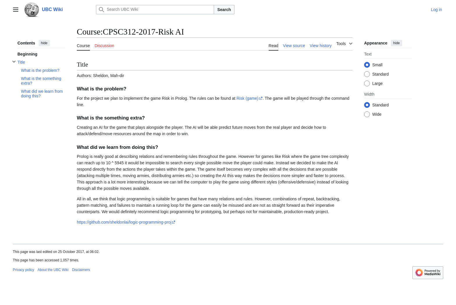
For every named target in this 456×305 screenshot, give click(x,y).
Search (224, 9)
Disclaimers (81, 270)
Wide (377, 114)
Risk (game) (247, 98)
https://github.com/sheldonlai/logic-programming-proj (124, 222)
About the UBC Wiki (53, 270)
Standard (380, 74)
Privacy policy (23, 270)
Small (377, 65)
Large (377, 83)
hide (44, 43)
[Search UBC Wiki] (155, 9)
